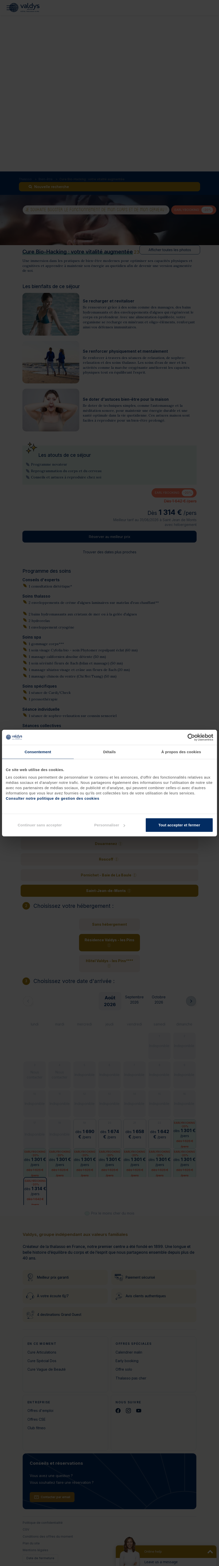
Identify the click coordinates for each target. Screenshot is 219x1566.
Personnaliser (109, 825)
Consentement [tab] (38, 751)
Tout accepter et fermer (179, 825)
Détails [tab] (109, 751)
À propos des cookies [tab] (181, 751)
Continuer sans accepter (40, 825)
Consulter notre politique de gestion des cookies (52, 798)
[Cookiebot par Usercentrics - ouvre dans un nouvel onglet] (191, 737)
